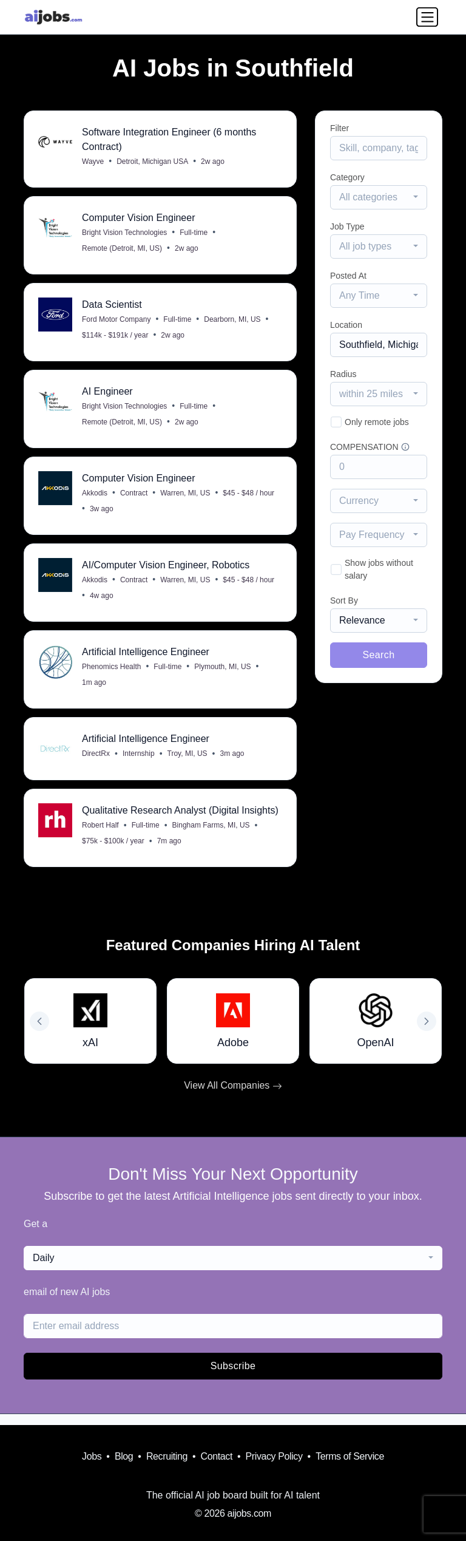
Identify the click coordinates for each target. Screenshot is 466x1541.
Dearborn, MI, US (232, 322)
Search (378, 655)
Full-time (194, 234)
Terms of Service (350, 1456)
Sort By (344, 600)
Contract (134, 498)
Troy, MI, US (188, 762)
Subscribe (233, 1377)
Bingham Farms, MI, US (212, 835)
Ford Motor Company (117, 322)
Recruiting (166, 1456)
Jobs (91, 1456)
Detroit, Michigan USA (153, 162)
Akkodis (95, 498)
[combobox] (378, 197)
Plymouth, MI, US (223, 674)
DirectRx (96, 762)
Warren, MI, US (186, 498)
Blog (124, 1456)
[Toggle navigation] (427, 17)
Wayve (93, 162)
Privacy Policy (274, 1456)
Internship (139, 762)
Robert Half (101, 835)
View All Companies (233, 1096)
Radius (343, 374)
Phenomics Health (112, 674)
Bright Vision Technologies (125, 234)
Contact (216, 1456)
